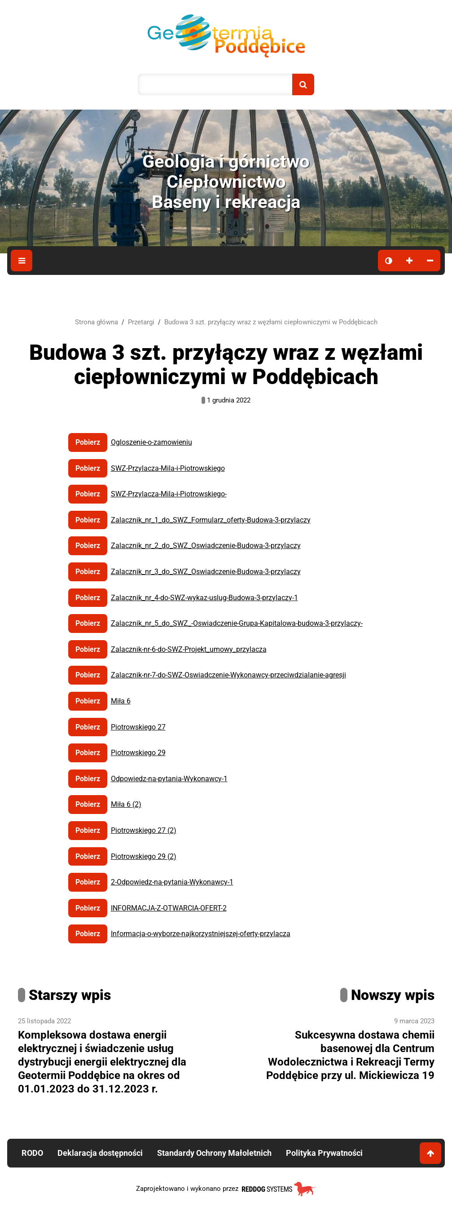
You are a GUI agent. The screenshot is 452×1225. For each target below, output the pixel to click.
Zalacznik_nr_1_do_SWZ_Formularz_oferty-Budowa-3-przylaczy (211, 520)
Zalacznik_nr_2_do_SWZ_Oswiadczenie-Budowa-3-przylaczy (206, 545)
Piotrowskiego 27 (138, 727)
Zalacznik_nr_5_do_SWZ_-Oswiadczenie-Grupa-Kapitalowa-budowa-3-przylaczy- (237, 623)
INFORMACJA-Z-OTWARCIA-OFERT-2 (169, 908)
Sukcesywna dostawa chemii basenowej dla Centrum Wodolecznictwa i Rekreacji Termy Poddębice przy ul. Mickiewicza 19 (350, 1055)
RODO (32, 1153)
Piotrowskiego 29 (138, 752)
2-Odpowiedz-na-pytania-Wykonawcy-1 (172, 882)
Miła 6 (121, 701)
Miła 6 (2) (126, 804)
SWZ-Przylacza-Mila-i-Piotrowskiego (168, 468)
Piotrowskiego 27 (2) (143, 830)
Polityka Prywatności (324, 1153)
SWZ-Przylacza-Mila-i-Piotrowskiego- (169, 494)
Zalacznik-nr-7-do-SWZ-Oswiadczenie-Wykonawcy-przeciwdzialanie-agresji (228, 675)
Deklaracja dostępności (100, 1153)
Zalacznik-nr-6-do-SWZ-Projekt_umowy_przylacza (189, 649)
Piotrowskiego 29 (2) (143, 856)
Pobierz (87, 442)
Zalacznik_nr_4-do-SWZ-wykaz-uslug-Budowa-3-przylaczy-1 (204, 597)
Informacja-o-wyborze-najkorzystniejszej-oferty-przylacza (200, 933)
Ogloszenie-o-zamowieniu (151, 442)
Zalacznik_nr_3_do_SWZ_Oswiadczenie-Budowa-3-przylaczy (206, 571)
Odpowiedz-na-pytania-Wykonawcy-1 (169, 778)
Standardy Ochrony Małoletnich (214, 1153)
